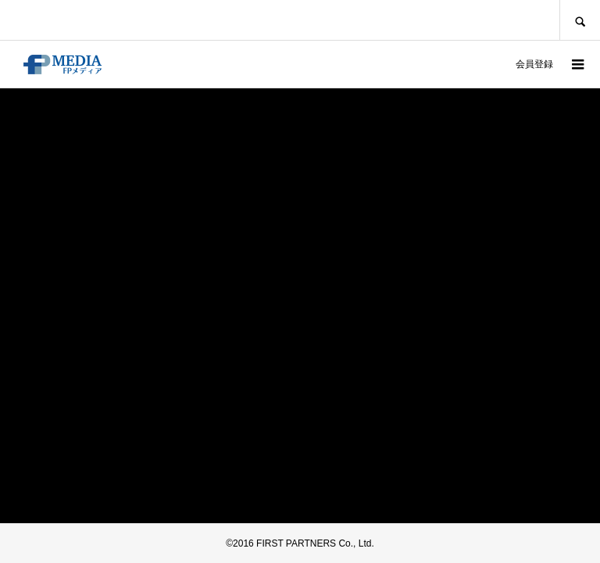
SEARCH (579, 20)
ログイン (481, 64)
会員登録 (534, 64)
